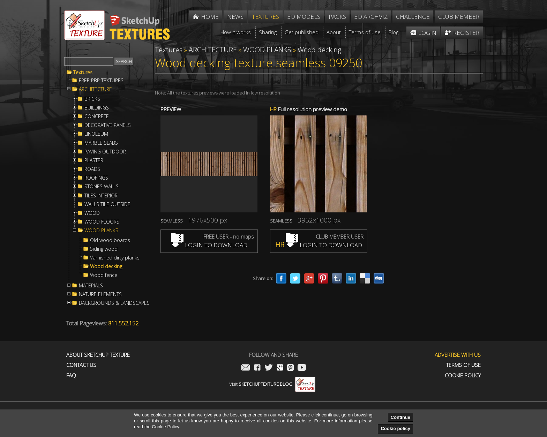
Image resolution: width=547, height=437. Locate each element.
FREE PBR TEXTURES (101, 80)
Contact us (81, 365)
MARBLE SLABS (101, 143)
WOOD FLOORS (101, 222)
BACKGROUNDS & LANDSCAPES (114, 303)
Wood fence (103, 275)
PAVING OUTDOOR (105, 152)
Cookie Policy (463, 375)
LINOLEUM (96, 134)
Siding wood (104, 249)
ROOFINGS (96, 178)
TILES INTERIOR (101, 196)
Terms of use (463, 365)
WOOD (92, 213)
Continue (400, 417)
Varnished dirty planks (115, 258)
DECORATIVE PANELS (107, 125)
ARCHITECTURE (95, 89)
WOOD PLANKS (101, 230)
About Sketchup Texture (98, 355)
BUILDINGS (96, 108)
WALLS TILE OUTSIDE (107, 204)
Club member (458, 17)
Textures (82, 72)
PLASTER (93, 160)
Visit (272, 384)
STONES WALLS (101, 186)
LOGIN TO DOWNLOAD (209, 245)
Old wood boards (110, 240)
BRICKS (92, 99)
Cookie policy (395, 428)
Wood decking (106, 266)
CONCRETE (96, 116)
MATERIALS (91, 285)
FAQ (71, 375)
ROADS (92, 169)
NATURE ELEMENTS (100, 294)
